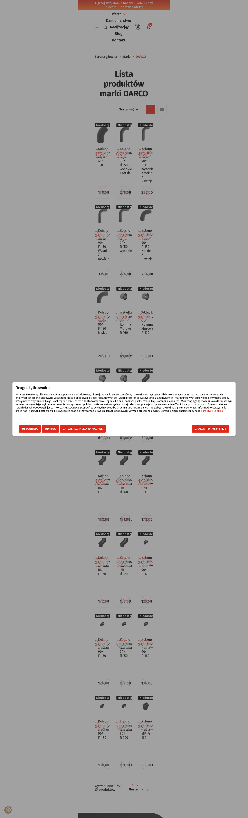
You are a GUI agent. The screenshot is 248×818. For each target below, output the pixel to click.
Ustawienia (41, 429)
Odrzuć (62, 429)
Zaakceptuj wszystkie (198, 429)
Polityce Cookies (170, 414)
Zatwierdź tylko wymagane (94, 429)
